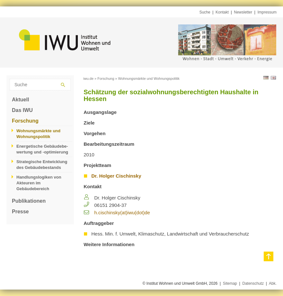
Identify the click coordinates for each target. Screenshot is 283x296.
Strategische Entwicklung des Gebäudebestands (41, 164)
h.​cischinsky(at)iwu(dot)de (122, 212)
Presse (20, 211)
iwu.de (88, 78)
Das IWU (22, 110)
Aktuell (20, 99)
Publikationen (29, 201)
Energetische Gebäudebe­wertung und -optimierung (42, 149)
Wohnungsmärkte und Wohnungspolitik (38, 133)
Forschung (25, 121)
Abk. (273, 283)
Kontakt (222, 12)
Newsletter (243, 12)
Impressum (267, 12)
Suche (204, 12)
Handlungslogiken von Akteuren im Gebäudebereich (38, 183)
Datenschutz (253, 283)
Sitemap (230, 283)
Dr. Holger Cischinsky (116, 176)
